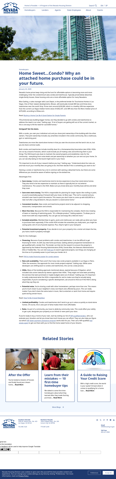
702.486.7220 (22, 427)
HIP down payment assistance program (41, 320)
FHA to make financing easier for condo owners (41, 256)
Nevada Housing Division (9, 423)
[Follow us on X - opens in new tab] (100, 420)
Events (100, 10)
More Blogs (56, 407)
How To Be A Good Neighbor (34, 298)
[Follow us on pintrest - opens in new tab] (107, 420)
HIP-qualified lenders (78, 316)
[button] (102, 5)
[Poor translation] (7, 449)
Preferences (94, 473)
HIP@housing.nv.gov (108, 427)
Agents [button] (58, 10)
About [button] (88, 10)
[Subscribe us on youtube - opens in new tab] (110, 420)
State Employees (74, 10)
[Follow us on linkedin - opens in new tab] (114, 420)
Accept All (108, 473)
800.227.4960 (105, 432)
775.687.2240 (45, 427)
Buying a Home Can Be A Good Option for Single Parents (45, 115)
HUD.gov (50, 250)
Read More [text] (19, 385)
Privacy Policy (23, 476)
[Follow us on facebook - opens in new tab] (104, 420)
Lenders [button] (45, 10)
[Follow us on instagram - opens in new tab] (97, 420)
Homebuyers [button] (30, 10)
